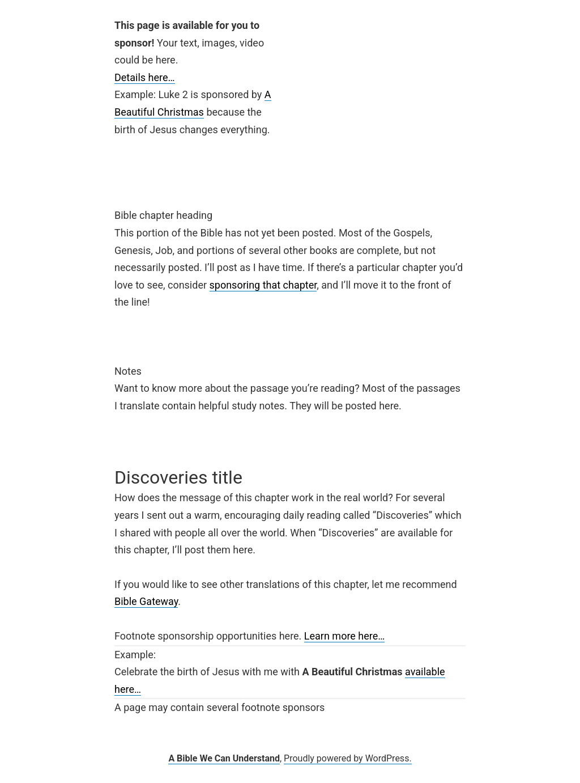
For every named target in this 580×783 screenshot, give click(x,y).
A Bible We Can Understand (224, 758)
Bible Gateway (146, 601)
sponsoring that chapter (263, 285)
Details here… (144, 77)
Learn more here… (344, 636)
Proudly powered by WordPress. (348, 758)
